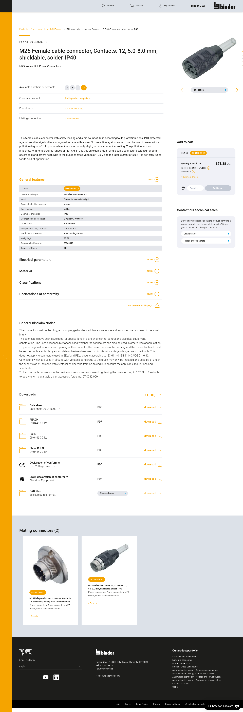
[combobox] (209, 90)
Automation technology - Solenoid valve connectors (196, 680)
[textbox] (208, 90)
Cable (175, 687)
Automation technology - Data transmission (193, 673)
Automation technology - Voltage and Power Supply (196, 677)
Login (117, 704)
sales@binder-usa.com (109, 676)
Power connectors (39, 29)
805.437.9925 (106, 665)
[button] (6, 6)
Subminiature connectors (184, 656)
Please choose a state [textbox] (194, 241)
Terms (128, 704)
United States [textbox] (190, 233)
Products (23, 29)
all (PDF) (150, 395)
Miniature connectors (182, 660)
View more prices (189, 177)
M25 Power (55, 29)
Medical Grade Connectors (185, 666)
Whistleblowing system (196, 704)
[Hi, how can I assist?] (222, 706)
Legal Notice (142, 704)
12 (84, 87)
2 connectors (73, 118)
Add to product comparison (77, 98)
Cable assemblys (180, 683)
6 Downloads (75, 108)
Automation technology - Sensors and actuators (195, 670)
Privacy (156, 704)
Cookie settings (172, 704)
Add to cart (218, 188)
